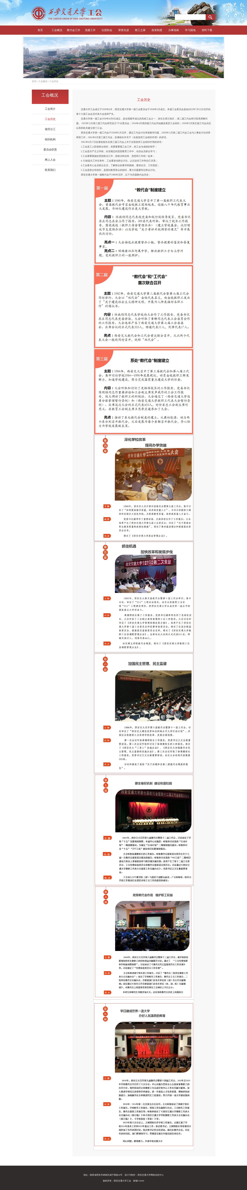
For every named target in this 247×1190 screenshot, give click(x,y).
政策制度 (157, 30)
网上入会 (50, 159)
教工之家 (140, 30)
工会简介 (50, 108)
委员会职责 (50, 149)
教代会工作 (73, 30)
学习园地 (190, 30)
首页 (40, 30)
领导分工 (50, 129)
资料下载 (207, 30)
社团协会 (107, 30)
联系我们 (50, 169)
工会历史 (50, 119)
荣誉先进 (123, 30)
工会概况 (57, 30)
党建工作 (90, 30)
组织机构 (50, 139)
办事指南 (173, 30)
